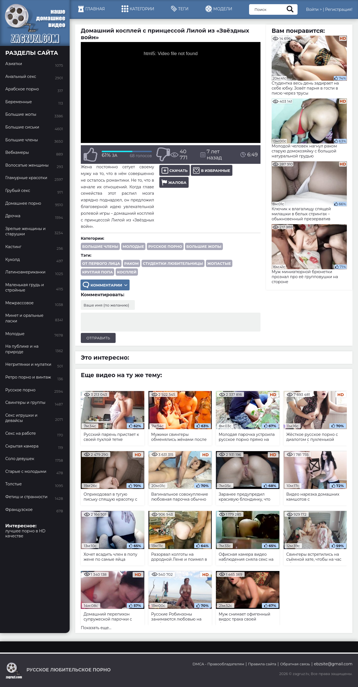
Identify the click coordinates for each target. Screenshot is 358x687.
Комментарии (105, 285)
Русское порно (165, 246)
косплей (127, 272)
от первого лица (101, 263)
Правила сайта (262, 664)
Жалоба (174, 182)
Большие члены (100, 246)
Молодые (133, 246)
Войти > (314, 9)
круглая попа (97, 272)
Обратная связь (295, 664)
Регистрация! (338, 9)
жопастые (219, 263)
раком (131, 263)
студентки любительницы (173, 263)
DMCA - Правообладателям (218, 664)
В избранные (211, 170)
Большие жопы (203, 246)
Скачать (174, 170)
